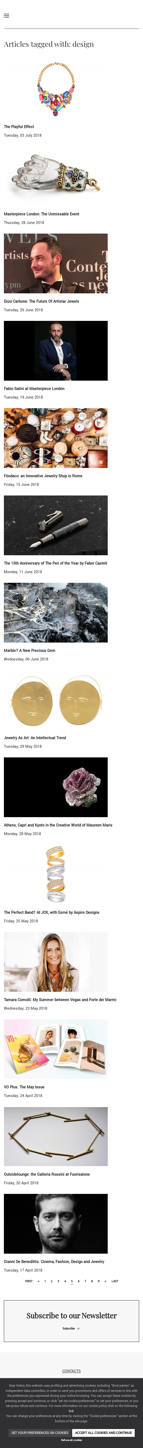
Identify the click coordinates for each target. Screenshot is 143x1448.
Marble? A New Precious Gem (29, 650)
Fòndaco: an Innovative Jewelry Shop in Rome (43, 476)
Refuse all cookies (71, 1440)
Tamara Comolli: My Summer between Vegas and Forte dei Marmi (60, 1000)
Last (115, 1281)
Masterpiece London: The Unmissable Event (41, 214)
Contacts (71, 1371)
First (28, 1281)
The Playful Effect (19, 127)
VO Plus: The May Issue (24, 1087)
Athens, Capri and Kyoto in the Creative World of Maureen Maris (58, 825)
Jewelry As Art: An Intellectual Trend (35, 738)
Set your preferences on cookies (39, 1432)
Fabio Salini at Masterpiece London (34, 389)
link (71, 1411)
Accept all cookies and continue (103, 1432)
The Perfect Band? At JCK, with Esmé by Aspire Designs (51, 912)
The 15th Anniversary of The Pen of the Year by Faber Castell (55, 563)
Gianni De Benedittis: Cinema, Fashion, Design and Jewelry (54, 1262)
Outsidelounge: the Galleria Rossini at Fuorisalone (47, 1174)
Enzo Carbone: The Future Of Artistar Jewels (41, 301)
